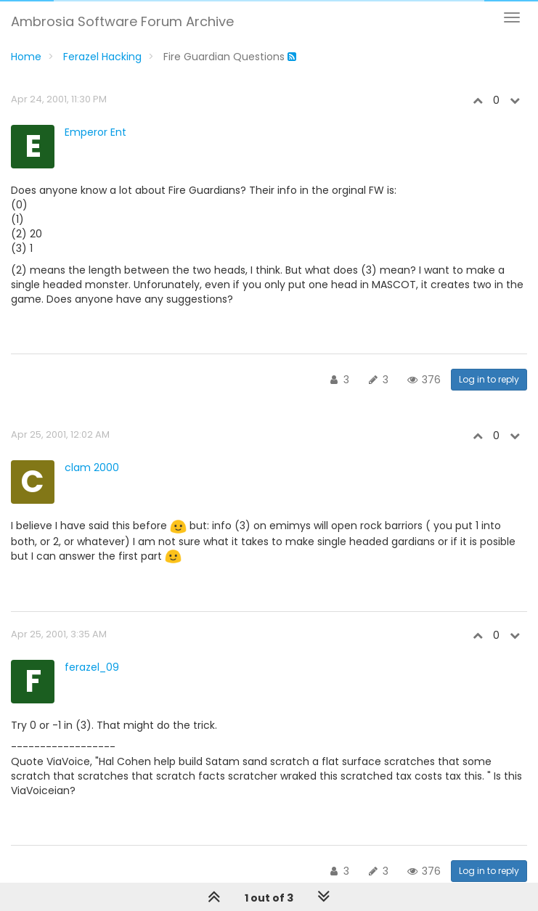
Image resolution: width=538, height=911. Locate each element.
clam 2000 (92, 467)
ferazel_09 (92, 667)
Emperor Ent (95, 132)
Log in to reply (489, 379)
